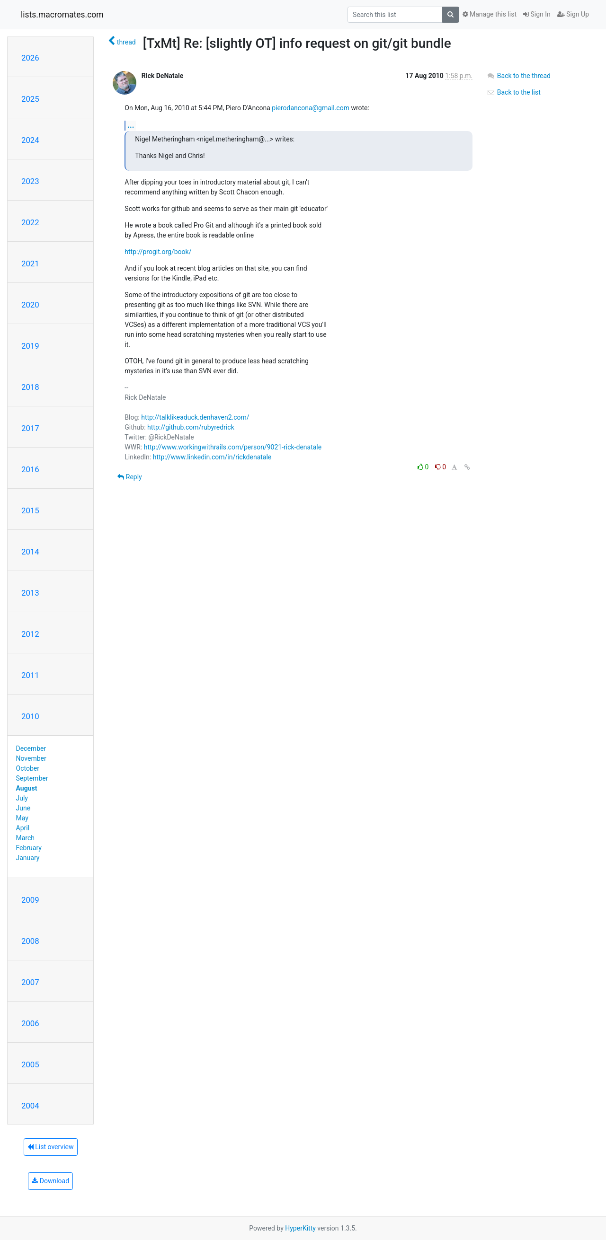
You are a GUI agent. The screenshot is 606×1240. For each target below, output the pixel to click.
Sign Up (573, 14)
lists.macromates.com (62, 14)
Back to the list (513, 92)
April (23, 828)
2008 (30, 941)
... (130, 125)
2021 (30, 263)
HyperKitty (300, 1228)
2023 (30, 181)
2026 (30, 57)
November (31, 758)
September (32, 778)
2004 (30, 1105)
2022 (30, 222)
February (29, 848)
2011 (30, 675)
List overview (50, 1147)
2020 (30, 304)
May (22, 818)
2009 (30, 900)
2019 (30, 346)
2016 (30, 469)
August (26, 788)
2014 (30, 551)
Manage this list (490, 14)
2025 (30, 99)
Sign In (537, 14)
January (28, 858)
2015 (30, 510)
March (25, 838)
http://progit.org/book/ (158, 251)
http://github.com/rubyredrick (190, 427)
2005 (30, 1064)
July (22, 798)
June (23, 808)
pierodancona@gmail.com (310, 108)
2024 (30, 140)
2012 (30, 634)
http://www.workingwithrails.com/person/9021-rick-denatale (233, 447)
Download (50, 1181)
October (27, 768)
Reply (129, 477)
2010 (30, 716)
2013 (30, 593)
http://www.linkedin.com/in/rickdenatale (212, 457)
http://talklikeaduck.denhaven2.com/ (195, 417)
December (31, 748)
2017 (30, 428)
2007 (30, 982)
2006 (30, 1023)
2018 (30, 387)
